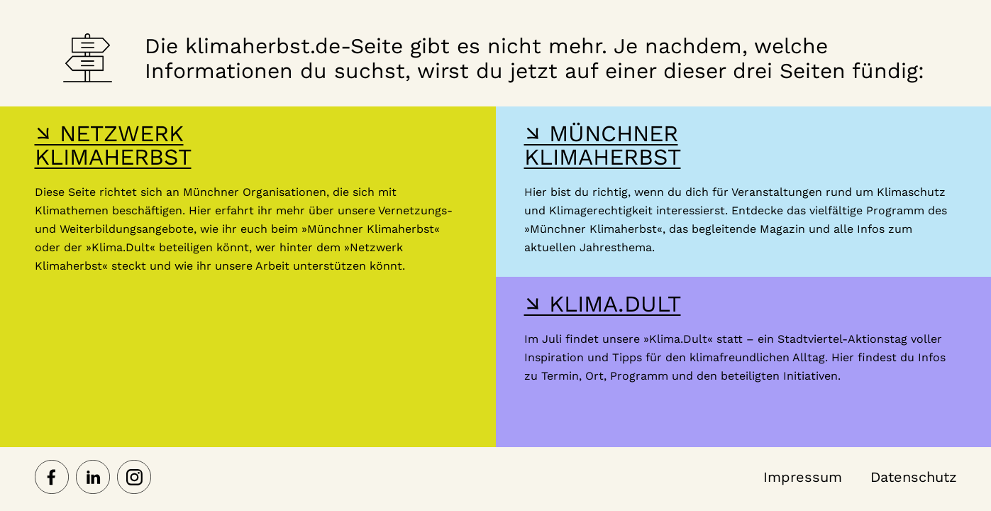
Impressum (802, 476)
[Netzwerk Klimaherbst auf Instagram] (134, 478)
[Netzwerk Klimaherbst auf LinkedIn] (93, 478)
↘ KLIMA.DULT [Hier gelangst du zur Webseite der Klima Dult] (602, 303)
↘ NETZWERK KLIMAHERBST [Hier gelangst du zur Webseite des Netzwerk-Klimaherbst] (113, 145)
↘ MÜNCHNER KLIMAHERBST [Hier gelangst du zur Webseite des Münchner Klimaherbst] (602, 145)
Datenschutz (913, 476)
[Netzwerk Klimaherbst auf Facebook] (52, 478)
